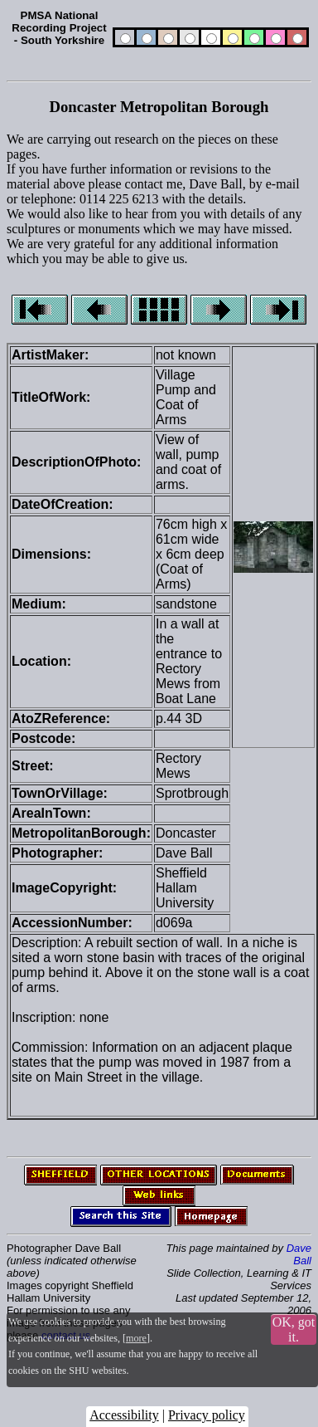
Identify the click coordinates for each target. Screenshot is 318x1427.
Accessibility (124, 1415)
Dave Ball (299, 1254)
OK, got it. (294, 1329)
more (136, 1338)
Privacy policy (206, 1415)
